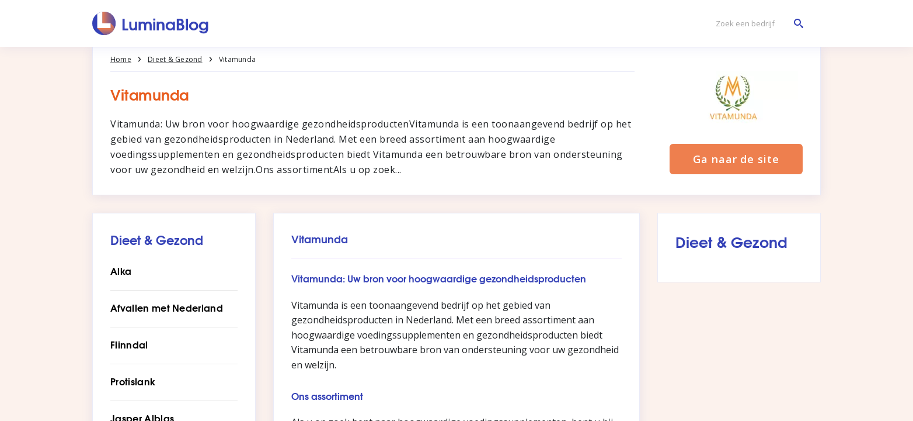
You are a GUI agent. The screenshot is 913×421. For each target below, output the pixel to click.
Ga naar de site (736, 159)
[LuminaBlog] (151, 23)
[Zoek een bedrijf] (756, 24)
